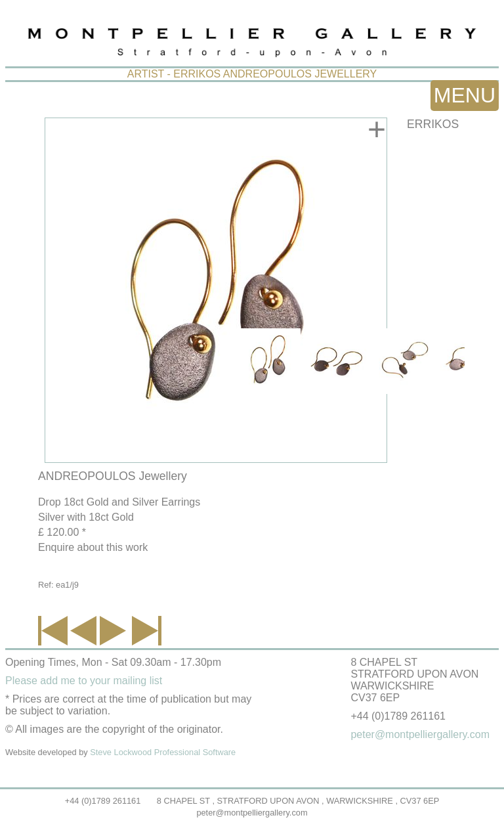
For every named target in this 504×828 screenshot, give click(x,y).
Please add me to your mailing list (83, 680)
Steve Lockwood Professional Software (163, 752)
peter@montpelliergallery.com (251, 812)
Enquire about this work (93, 547)
